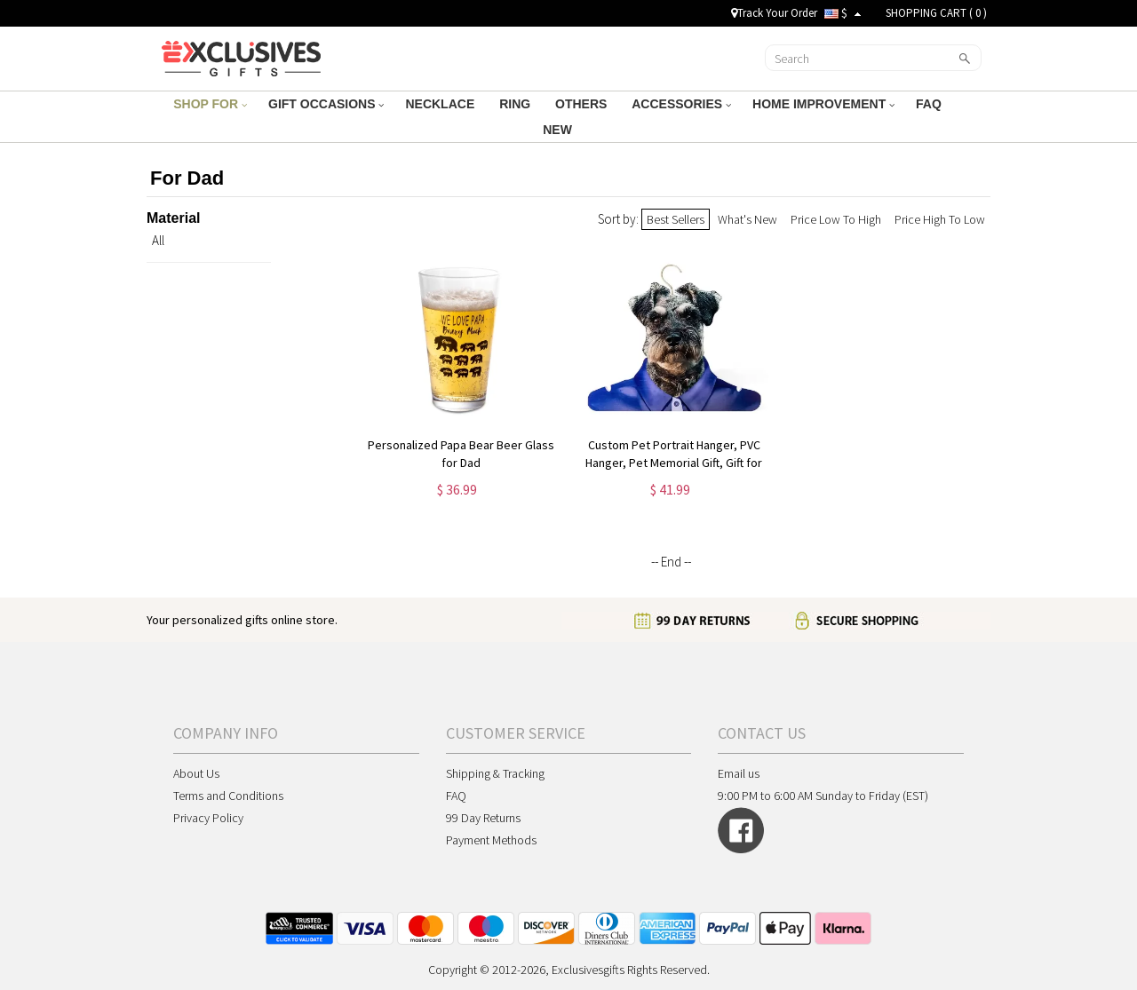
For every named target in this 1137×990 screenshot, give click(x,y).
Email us (738, 773)
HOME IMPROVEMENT (823, 104)
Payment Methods (491, 840)
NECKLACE (441, 104)
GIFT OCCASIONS (326, 104)
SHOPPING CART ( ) (936, 12)
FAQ (930, 104)
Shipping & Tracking (495, 773)
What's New (747, 219)
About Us (196, 773)
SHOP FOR (210, 104)
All (158, 240)
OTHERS (582, 104)
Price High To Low (939, 219)
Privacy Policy (208, 818)
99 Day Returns (483, 818)
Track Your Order (774, 12)
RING (516, 104)
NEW (559, 130)
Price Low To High (836, 219)
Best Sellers (675, 219)
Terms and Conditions (228, 796)
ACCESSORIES (681, 104)
